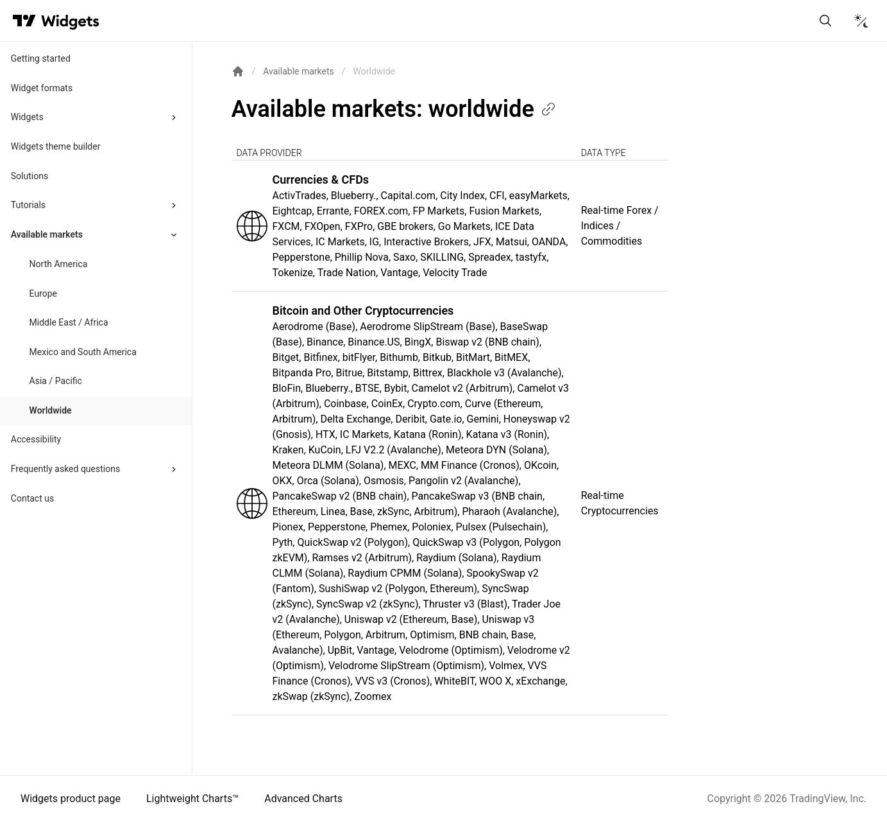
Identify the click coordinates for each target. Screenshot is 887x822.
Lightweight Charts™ (192, 798)
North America (59, 264)
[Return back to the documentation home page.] (238, 71)
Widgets (27, 117)
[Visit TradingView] (24, 20)
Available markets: (394, 109)
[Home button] (70, 21)
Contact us (32, 498)
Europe (43, 293)
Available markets (47, 234)
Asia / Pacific (56, 381)
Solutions (29, 176)
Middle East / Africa (69, 322)
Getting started (41, 58)
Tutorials (28, 205)
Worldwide (51, 410)
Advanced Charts (303, 798)
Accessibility (36, 439)
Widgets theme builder (56, 146)
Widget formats (41, 88)
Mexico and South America (83, 352)
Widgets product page (71, 798)
